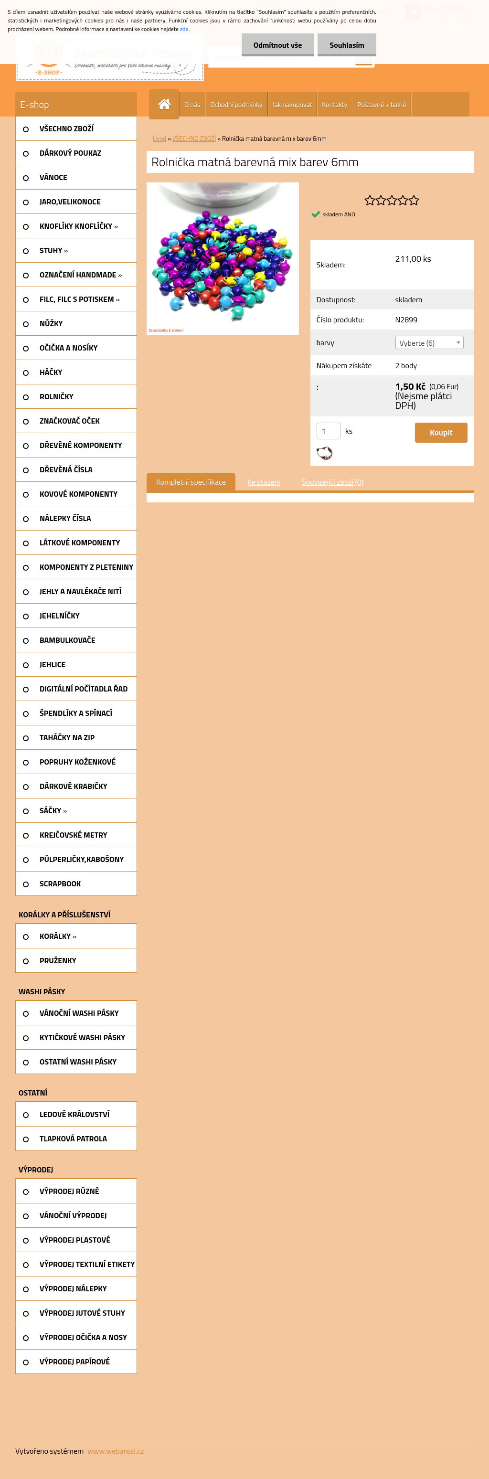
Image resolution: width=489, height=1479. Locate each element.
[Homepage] (168, 104)
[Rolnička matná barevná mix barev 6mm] (223, 186)
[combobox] (429, 342)
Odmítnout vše (278, 45)
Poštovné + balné (381, 104)
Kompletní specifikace (191, 482)
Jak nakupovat (292, 104)
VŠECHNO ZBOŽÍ (194, 138)
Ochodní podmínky (236, 104)
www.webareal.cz (115, 1451)
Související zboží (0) (332, 482)
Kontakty (334, 104)
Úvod (159, 138)
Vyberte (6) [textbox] (417, 343)
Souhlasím (347, 45)
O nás (192, 104)
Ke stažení (263, 482)
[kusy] (328, 431)
